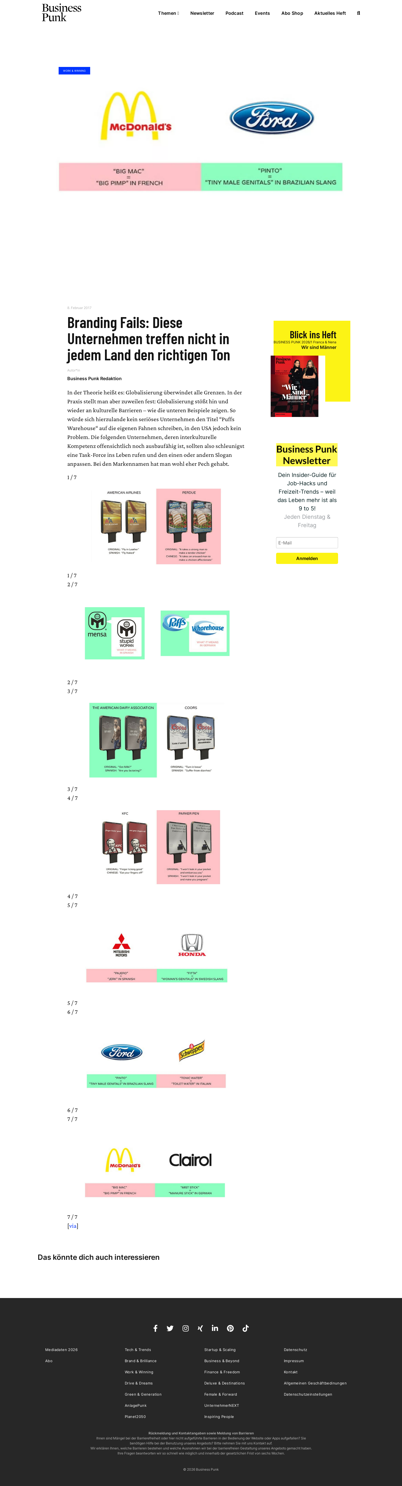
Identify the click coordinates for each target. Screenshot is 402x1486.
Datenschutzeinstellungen (308, 1394)
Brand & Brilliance (141, 1361)
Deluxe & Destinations (224, 1383)
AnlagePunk (136, 1405)
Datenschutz (295, 1349)
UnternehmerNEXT (221, 1405)
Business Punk (62, 12)
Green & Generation (143, 1394)
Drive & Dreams (139, 1383)
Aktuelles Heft (330, 13)
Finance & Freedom (222, 1372)
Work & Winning (74, 70)
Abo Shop (292, 13)
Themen (168, 13)
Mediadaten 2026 (61, 1349)
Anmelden (307, 558)
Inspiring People (219, 1416)
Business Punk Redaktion (94, 378)
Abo (48, 1361)
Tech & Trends (138, 1349)
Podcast (235, 13)
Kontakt (291, 1372)
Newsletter (202, 13)
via (72, 1225)
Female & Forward (220, 1394)
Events (262, 13)
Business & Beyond (222, 1361)
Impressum (294, 1361)
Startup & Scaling (220, 1349)
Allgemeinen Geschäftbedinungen (315, 1383)
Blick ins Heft (313, 334)
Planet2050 (135, 1416)
